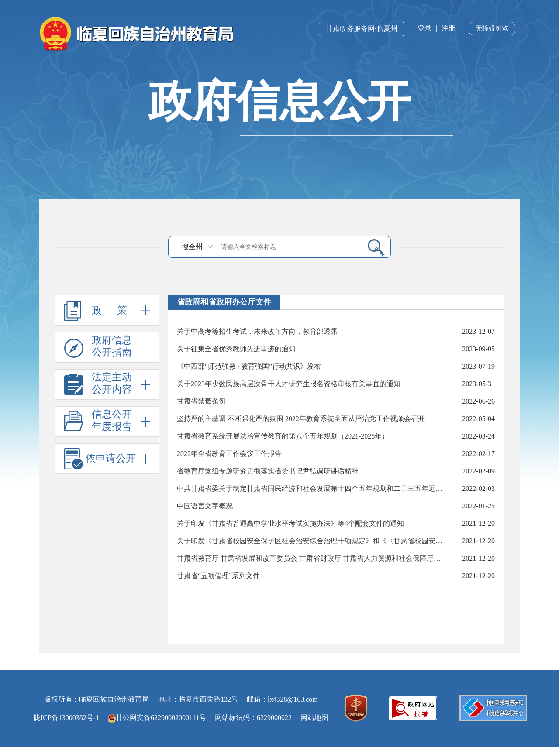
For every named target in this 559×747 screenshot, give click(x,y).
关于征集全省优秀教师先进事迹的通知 (236, 349)
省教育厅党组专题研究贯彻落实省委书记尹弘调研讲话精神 (268, 471)
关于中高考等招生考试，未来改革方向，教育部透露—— (264, 331)
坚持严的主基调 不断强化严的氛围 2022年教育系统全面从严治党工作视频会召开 (301, 418)
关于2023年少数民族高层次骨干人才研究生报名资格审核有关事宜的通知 (288, 383)
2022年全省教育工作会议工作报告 (229, 453)
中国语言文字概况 (205, 506)
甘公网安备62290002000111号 (157, 717)
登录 (424, 28)
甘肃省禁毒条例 (201, 401)
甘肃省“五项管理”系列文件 (218, 575)
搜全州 (192, 246)
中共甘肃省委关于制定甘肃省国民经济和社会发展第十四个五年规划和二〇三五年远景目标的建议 (312, 488)
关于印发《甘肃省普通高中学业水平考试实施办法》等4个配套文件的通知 (290, 523)
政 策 (107, 310)
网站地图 (314, 717)
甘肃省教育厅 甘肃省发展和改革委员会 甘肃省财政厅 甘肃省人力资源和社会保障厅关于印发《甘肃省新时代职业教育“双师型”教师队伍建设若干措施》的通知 (312, 558)
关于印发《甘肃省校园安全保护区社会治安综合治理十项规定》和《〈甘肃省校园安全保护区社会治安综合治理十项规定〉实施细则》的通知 (312, 541)
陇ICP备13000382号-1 (66, 717)
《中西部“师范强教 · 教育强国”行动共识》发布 (249, 366)
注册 (448, 28)
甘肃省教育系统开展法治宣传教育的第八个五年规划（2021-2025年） (283, 436)
